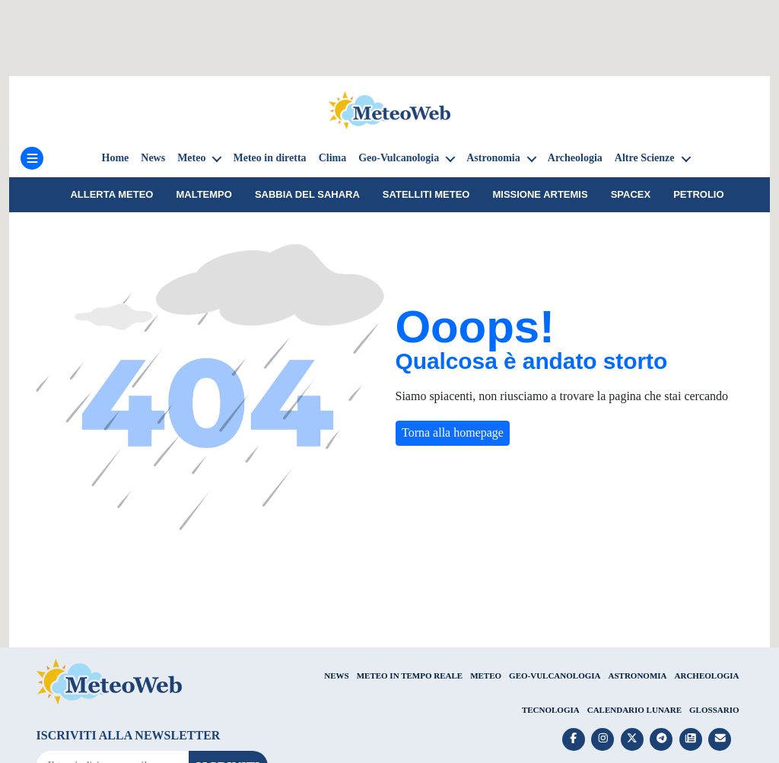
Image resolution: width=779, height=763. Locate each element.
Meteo (191, 158)
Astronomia (493, 158)
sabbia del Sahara (307, 194)
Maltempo (203, 194)
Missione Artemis (539, 194)
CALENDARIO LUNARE (634, 709)
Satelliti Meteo (426, 194)
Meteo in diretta (269, 158)
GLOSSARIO (714, 709)
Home (115, 158)
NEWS (336, 675)
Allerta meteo (111, 194)
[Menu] (32, 158)
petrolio (698, 194)
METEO (485, 675)
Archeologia (575, 158)
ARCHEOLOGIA (707, 675)
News (153, 158)
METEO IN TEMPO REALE (410, 675)
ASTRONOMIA (638, 675)
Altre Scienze (645, 158)
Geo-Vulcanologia (398, 158)
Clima (333, 158)
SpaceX (631, 194)
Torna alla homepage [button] (453, 432)
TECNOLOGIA (551, 709)
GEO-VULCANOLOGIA (554, 675)
